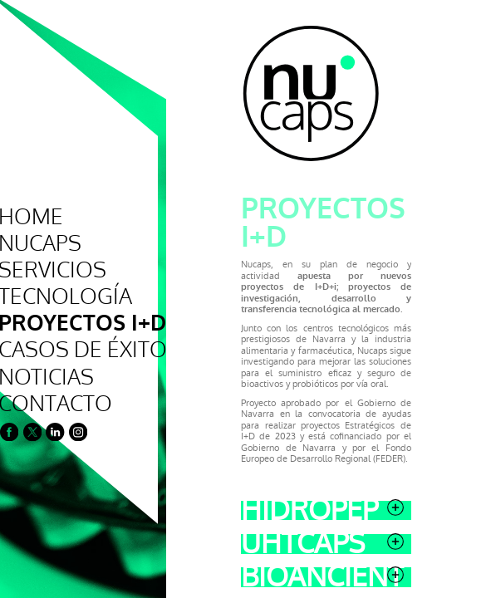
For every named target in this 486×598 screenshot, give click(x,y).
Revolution (239, 517)
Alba (239, 550)
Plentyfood (239, 583)
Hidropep (239, 382)
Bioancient (239, 449)
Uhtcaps (239, 416)
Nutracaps (239, 483)
